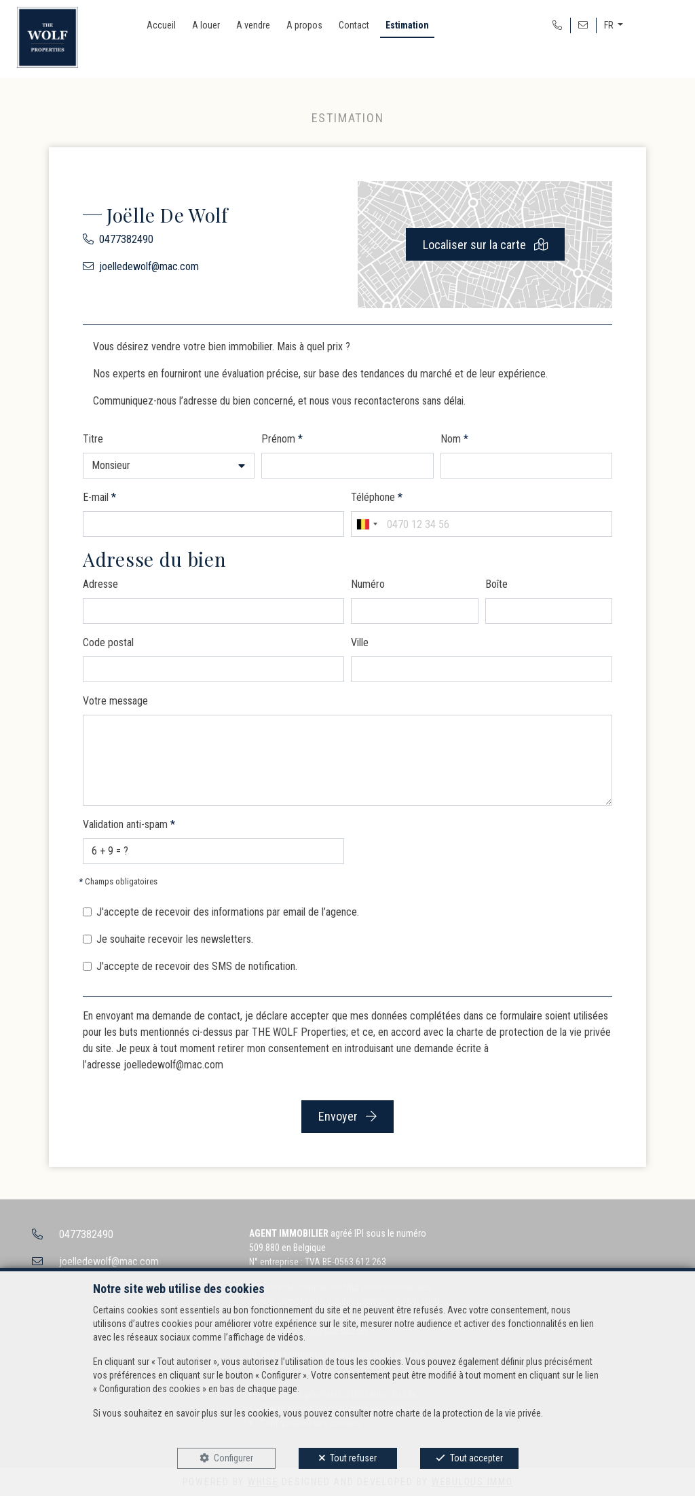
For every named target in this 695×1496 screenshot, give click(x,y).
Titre (93, 438)
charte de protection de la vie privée (533, 1032)
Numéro (368, 584)
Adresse (100, 584)
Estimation (407, 25)
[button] (169, 466)
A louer (206, 25)
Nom (454, 438)
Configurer (233, 1458)
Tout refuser (353, 1458)
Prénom (282, 438)
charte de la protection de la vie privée (468, 1413)
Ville (360, 642)
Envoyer (347, 1116)
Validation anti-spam (129, 824)
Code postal (108, 642)
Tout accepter (476, 1458)
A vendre (253, 25)
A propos (304, 25)
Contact (354, 25)
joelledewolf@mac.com (149, 266)
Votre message (115, 700)
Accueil (161, 25)
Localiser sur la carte (485, 245)
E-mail (99, 497)
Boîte (496, 584)
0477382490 (126, 239)
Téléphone (376, 497)
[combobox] (366, 524)
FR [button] (610, 25)
